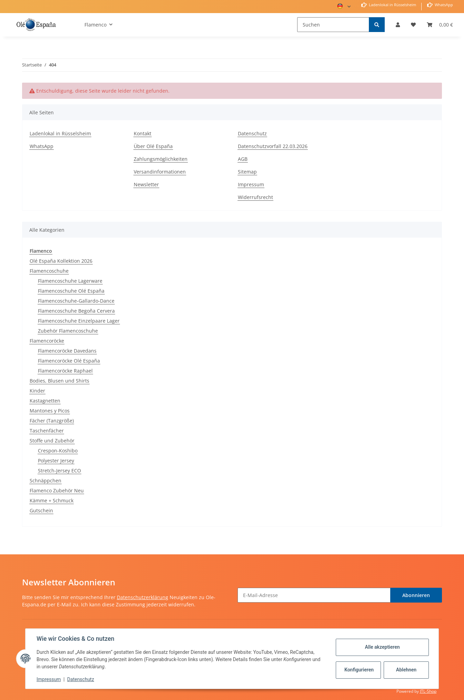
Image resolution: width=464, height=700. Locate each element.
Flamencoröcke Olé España (69, 360)
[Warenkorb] (439, 24)
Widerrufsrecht (255, 197)
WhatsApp (443, 4)
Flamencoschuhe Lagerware (70, 281)
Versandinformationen (160, 171)
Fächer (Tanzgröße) (52, 420)
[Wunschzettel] (413, 24)
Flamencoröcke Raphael (65, 370)
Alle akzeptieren (382, 647)
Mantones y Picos (50, 410)
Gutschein (41, 510)
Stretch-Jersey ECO (59, 470)
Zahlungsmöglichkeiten (161, 159)
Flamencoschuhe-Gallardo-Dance (76, 300)
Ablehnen (406, 669)
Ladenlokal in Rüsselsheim (392, 4)
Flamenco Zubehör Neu (57, 490)
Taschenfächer (47, 430)
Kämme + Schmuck (51, 500)
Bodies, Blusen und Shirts (59, 380)
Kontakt (142, 133)
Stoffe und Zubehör (52, 440)
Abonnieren (416, 595)
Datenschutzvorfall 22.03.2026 (272, 146)
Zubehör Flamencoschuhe (68, 330)
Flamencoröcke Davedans (67, 350)
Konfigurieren (359, 669)
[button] (397, 24)
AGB (243, 159)
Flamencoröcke (47, 340)
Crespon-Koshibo (58, 450)
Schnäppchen (45, 480)
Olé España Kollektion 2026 (61, 261)
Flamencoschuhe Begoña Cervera (76, 310)
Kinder (37, 390)
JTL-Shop (428, 691)
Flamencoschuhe (49, 271)
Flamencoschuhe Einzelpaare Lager (79, 320)
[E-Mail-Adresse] (314, 595)
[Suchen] (333, 24)
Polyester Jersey (56, 460)
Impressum (251, 184)
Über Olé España (153, 146)
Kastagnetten (45, 400)
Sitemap (247, 171)
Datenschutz (252, 133)
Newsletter (146, 184)
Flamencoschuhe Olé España (71, 291)
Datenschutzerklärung (142, 597)
